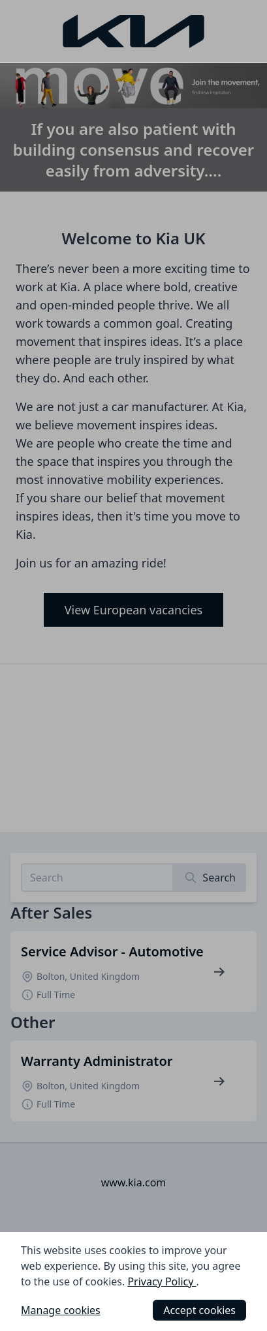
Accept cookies (199, 1310)
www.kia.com (133, 1182)
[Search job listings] (97, 877)
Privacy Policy (161, 1281)
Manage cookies (61, 1310)
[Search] (210, 877)
